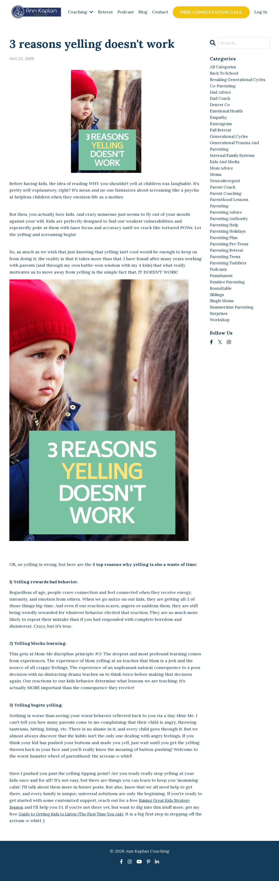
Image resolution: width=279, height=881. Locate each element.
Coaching (80, 12)
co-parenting (223, 94)
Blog (142, 12)
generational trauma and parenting (236, 158)
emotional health (228, 121)
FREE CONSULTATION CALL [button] (211, 12)
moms (216, 188)
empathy (219, 128)
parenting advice (227, 229)
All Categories (224, 67)
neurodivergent (226, 195)
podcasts (219, 290)
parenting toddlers (229, 283)
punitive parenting (229, 303)
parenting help (225, 242)
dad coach (221, 107)
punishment (222, 297)
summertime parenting (233, 330)
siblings (218, 317)
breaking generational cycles (233, 84)
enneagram (221, 134)
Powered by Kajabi (139, 869)
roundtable (221, 310)
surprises (220, 337)
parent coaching (227, 209)
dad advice (221, 101)
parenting (220, 222)
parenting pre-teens (230, 263)
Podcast (125, 12)
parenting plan (225, 256)
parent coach (223, 202)
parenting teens (226, 276)
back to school (225, 74)
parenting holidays (229, 249)
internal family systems (234, 168)
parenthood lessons (230, 215)
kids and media (225, 175)
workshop (220, 344)
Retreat (105, 12)
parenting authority (230, 236)
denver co (220, 114)
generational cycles (230, 148)
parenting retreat (228, 270)
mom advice (222, 182)
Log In (260, 12)
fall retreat (221, 141)
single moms (223, 324)
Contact (160, 12)
